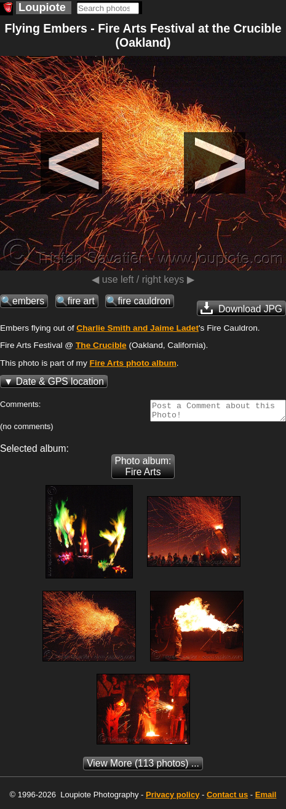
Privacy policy (172, 798)
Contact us (227, 798)
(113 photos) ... (143, 767)
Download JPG (241, 308)
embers (28, 301)
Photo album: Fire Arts (143, 470)
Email (266, 798)
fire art (81, 301)
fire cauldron (143, 301)
